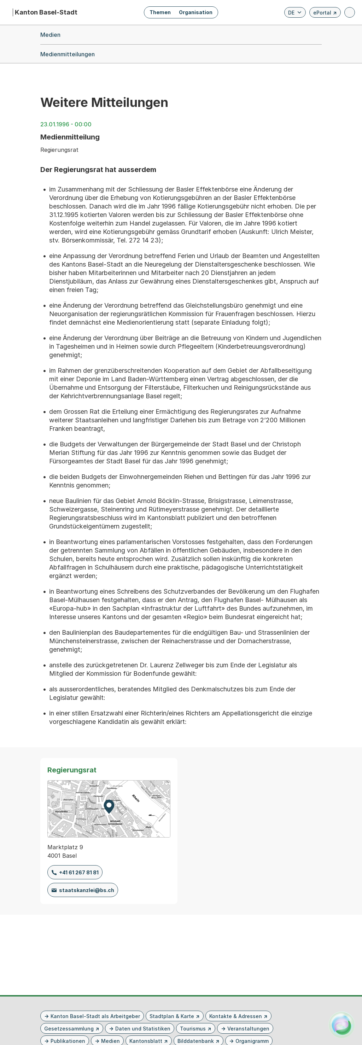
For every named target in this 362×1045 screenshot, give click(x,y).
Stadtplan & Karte (172, 1016)
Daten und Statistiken (142, 1029)
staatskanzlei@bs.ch (86, 890)
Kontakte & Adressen (235, 1016)
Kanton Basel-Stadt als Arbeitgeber (95, 1016)
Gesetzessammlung (69, 1029)
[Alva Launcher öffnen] (341, 1024)
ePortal (325, 14)
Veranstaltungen (248, 1029)
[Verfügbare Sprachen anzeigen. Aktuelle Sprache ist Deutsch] (295, 12)
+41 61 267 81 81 (79, 872)
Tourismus (193, 1029)
